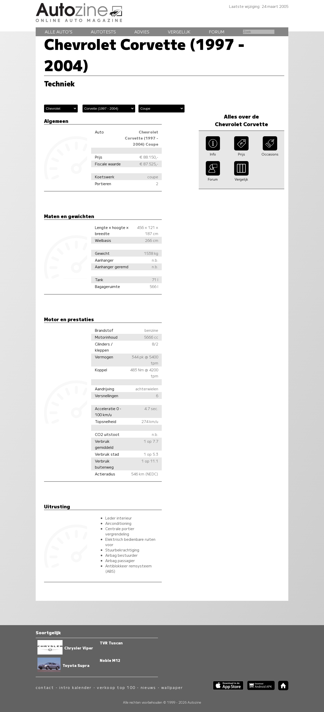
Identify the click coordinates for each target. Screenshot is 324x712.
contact (45, 687)
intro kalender (75, 687)
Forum (217, 32)
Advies (141, 32)
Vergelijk (179, 32)
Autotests (103, 32)
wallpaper (172, 687)
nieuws (148, 687)
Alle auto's (58, 32)
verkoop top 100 (116, 687)
